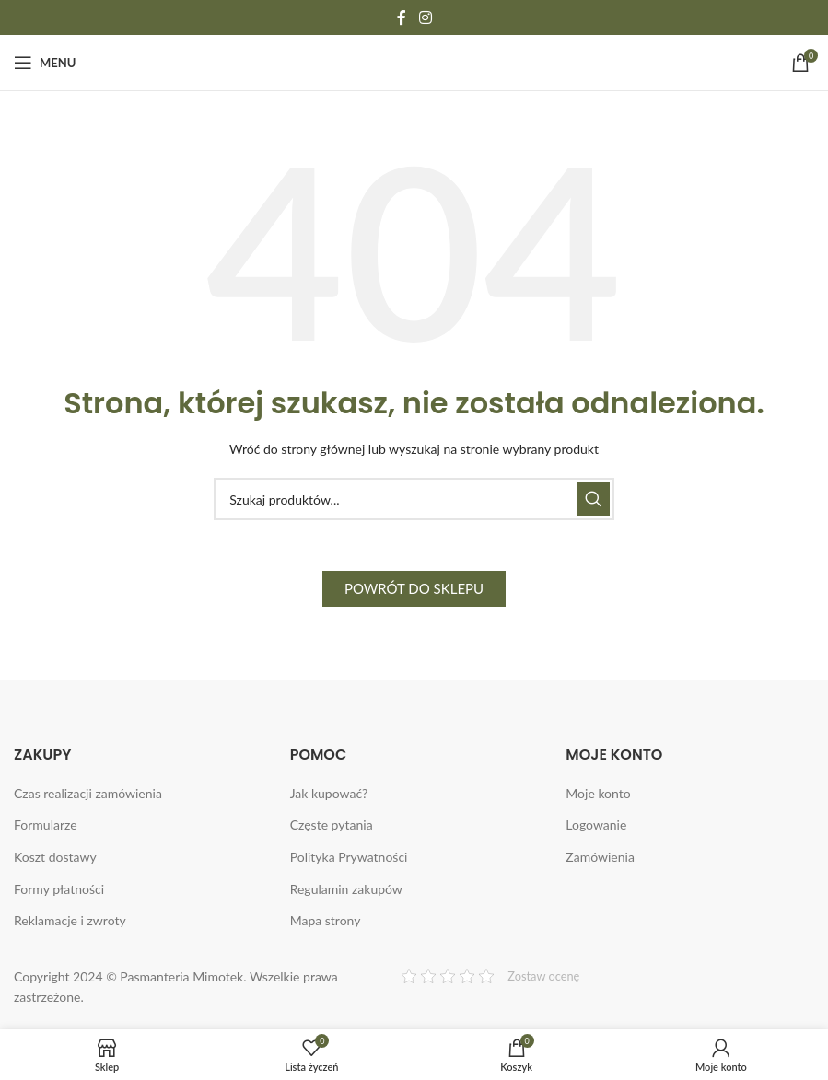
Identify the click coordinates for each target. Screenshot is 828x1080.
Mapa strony (325, 920)
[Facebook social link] (402, 17)
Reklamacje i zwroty (70, 920)
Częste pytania (331, 824)
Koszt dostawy (55, 857)
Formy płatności (59, 889)
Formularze (45, 824)
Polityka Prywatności (349, 857)
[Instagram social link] (425, 17)
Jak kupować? (329, 793)
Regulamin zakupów (346, 889)
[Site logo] (414, 61)
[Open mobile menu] (45, 62)
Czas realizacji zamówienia (88, 793)
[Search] (414, 499)
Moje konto (598, 793)
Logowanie (596, 824)
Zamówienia (600, 857)
